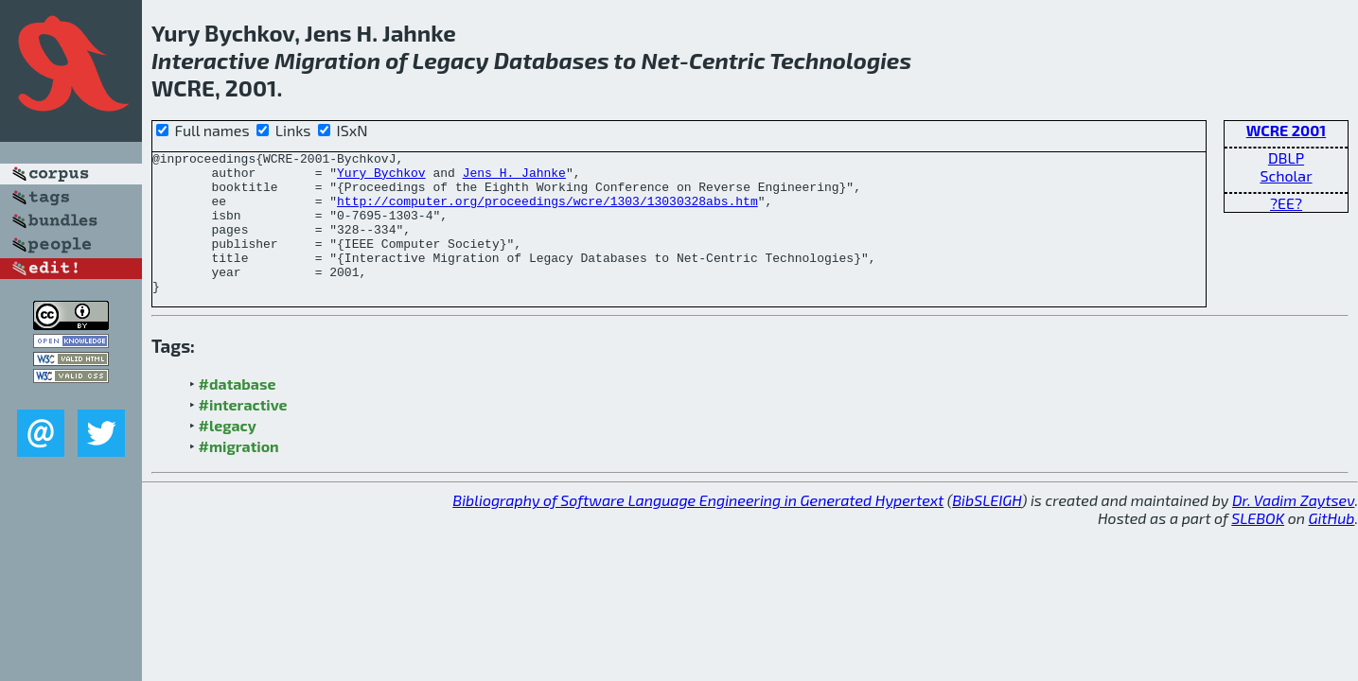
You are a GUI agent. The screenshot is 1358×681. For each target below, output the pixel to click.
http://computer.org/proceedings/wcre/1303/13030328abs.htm (547, 211)
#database (237, 412)
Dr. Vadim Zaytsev (1293, 528)
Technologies (840, 60)
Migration (327, 60)
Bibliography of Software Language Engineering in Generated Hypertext (698, 528)
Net (661, 60)
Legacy (451, 60)
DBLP (1286, 157)
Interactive (210, 60)
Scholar (1286, 175)
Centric (727, 60)
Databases (551, 60)
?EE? (1286, 203)
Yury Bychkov (381, 177)
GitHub (1332, 546)
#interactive (243, 433)
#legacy (227, 454)
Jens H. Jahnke (514, 177)
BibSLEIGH (986, 528)
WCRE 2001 (1286, 130)
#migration (239, 474)
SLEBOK (1257, 546)
